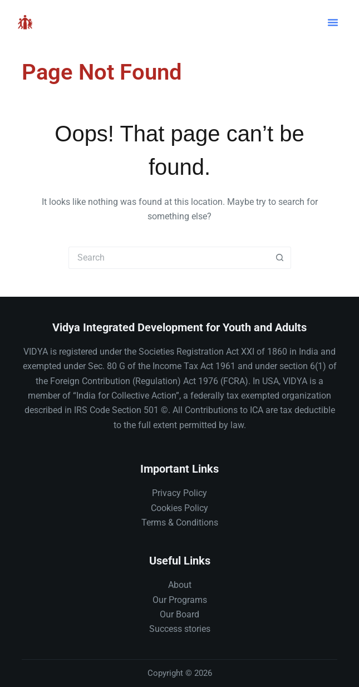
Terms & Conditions (179, 522)
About (179, 585)
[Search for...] (168, 258)
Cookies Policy (179, 508)
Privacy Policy (179, 493)
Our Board (179, 614)
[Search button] (280, 258)
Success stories (179, 629)
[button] (332, 22)
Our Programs (180, 600)
